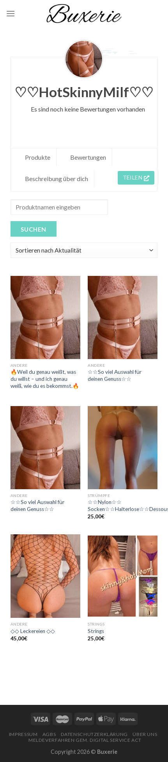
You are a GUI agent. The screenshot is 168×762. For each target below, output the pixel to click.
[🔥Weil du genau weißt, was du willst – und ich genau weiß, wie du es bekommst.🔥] (45, 317)
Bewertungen (88, 157)
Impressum (23, 734)
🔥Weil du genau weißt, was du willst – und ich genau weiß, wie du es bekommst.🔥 (45, 379)
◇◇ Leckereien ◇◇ (33, 631)
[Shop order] (84, 250)
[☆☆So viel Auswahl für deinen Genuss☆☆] (122, 317)
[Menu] (10, 13)
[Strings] (122, 575)
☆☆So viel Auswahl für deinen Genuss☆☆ (114, 375)
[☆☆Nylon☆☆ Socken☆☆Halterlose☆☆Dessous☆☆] (122, 447)
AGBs (49, 734)
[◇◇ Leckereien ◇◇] (45, 575)
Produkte (37, 157)
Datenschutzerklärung (94, 734)
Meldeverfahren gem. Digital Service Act (84, 740)
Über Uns (145, 734)
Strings (96, 631)
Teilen (136, 177)
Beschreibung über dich (56, 178)
